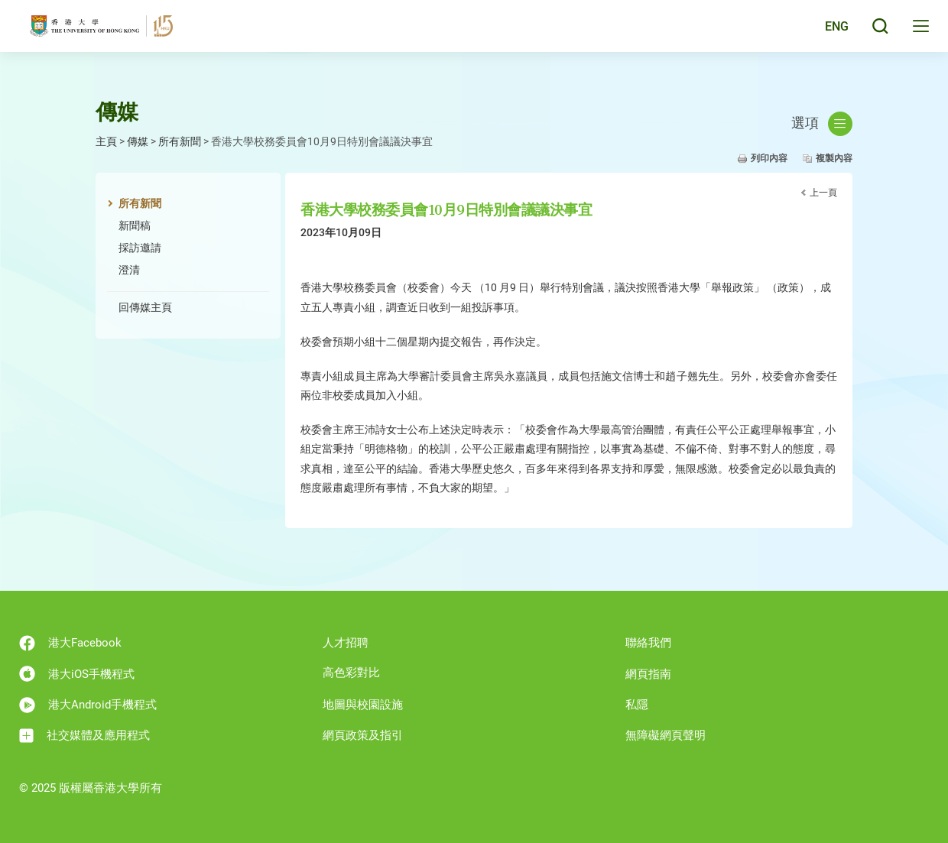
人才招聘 (345, 643)
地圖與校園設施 (363, 705)
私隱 (636, 705)
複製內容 (834, 158)
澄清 (129, 270)
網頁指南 (648, 674)
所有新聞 (179, 141)
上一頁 (823, 192)
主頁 (106, 141)
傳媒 (137, 141)
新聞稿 (134, 225)
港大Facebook (70, 643)
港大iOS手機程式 (77, 674)
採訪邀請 (139, 248)
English (825, 32)
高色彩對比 (351, 672)
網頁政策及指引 (363, 735)
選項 (821, 124)
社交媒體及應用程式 (84, 735)
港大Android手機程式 (88, 705)
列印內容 (769, 158)
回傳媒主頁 (145, 307)
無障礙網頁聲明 (665, 735)
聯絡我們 (648, 643)
